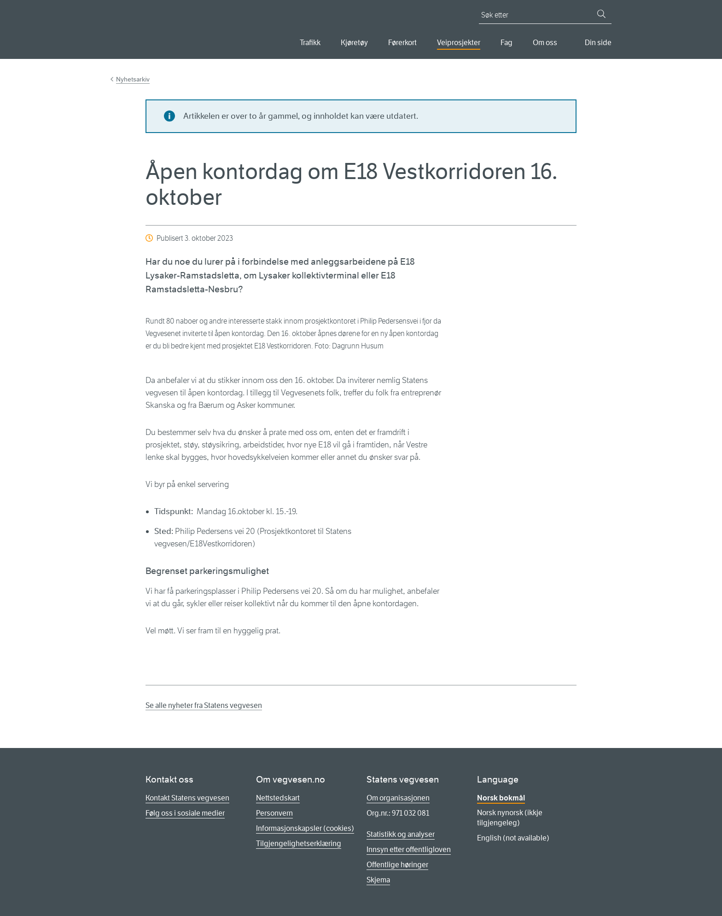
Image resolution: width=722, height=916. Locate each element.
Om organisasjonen (398, 798)
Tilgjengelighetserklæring (298, 843)
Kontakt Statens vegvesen (187, 798)
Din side (598, 42)
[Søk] (601, 14)
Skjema (378, 879)
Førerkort (402, 42)
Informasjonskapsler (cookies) (305, 828)
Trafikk (310, 42)
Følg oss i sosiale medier (185, 813)
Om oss (545, 42)
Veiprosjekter (458, 42)
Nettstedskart (278, 798)
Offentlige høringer (397, 864)
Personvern (274, 813)
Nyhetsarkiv (133, 79)
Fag (506, 42)
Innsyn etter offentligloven (409, 849)
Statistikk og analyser (401, 834)
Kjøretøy (354, 42)
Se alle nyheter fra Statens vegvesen (204, 705)
